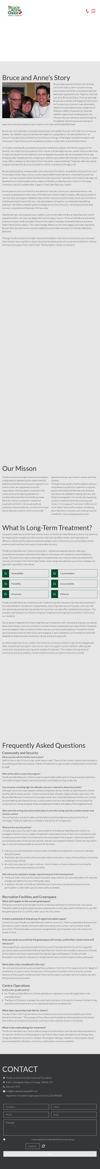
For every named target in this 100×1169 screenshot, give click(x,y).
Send (50, 1154)
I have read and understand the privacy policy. (53, 1139)
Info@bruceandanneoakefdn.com (22, 1091)
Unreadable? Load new (43, 1146)
